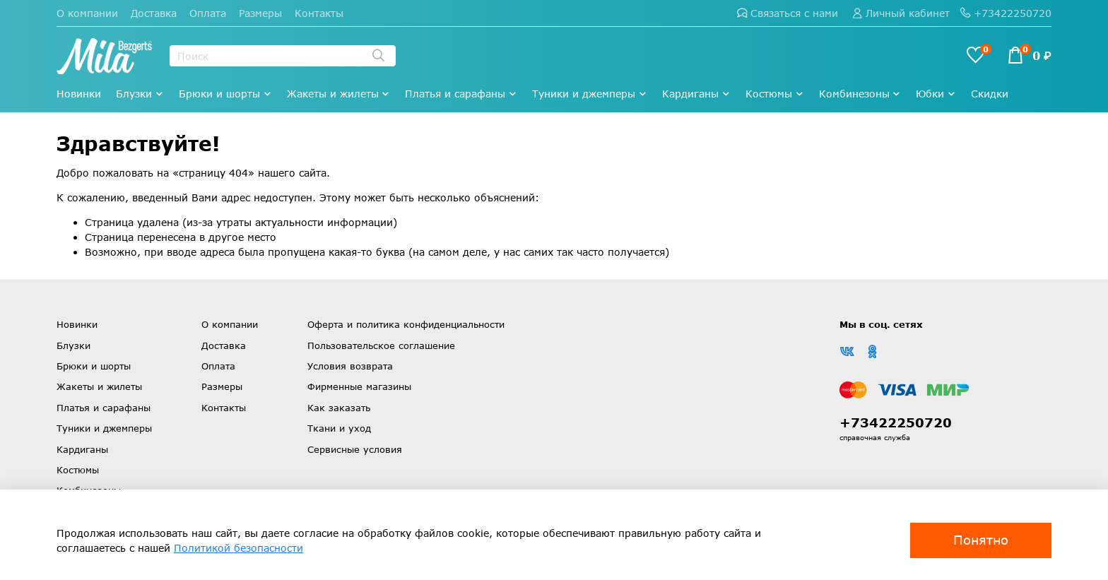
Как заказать (338, 407)
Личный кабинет (901, 13)
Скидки (989, 94)
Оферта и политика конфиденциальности (406, 324)
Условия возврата (350, 366)
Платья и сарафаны (461, 94)
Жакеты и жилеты (339, 94)
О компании (87, 13)
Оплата (207, 13)
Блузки (140, 94)
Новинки (79, 94)
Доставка (154, 13)
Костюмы (774, 94)
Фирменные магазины (359, 386)
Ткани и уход (339, 428)
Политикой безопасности (238, 548)
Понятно (980, 540)
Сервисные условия (354, 449)
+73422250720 (1005, 13)
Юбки (936, 94)
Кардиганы (696, 94)
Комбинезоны (860, 94)
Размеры (260, 13)
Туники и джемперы (589, 94)
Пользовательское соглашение (381, 345)
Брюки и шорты (225, 94)
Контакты (319, 13)
